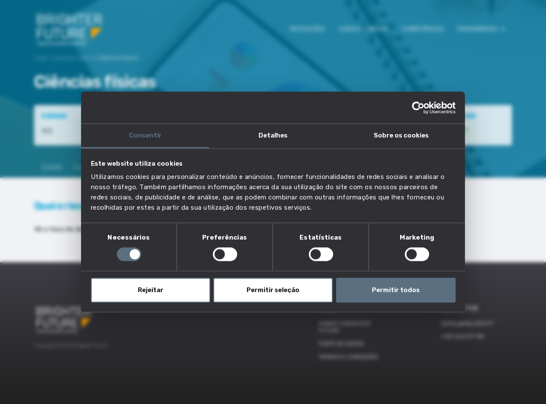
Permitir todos (396, 290)
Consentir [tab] (145, 135)
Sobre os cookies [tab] (401, 135)
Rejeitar (150, 290)
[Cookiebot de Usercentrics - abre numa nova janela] (418, 107)
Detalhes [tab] (273, 135)
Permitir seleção (273, 290)
